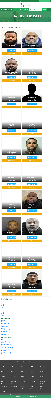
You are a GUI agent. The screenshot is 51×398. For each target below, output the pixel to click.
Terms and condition (34, 394)
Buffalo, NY (4, 320)
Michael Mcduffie (11, 259)
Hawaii (12, 371)
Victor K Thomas (11, 286)
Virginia (12, 388)
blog (22, 1)
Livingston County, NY (6, 350)
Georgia (2, 371)
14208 (2, 310)
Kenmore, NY (4, 325)
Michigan (22, 376)
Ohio (2, 383)
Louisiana (32, 374)
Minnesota (32, 376)
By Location (17, 9)
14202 (2, 301)
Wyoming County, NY (6, 341)
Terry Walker (32, 259)
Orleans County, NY (6, 349)
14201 (2, 304)
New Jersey (3, 381)
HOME (3, 1)
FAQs (41, 394)
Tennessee (23, 386)
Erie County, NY (5, 339)
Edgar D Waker (11, 152)
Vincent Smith (32, 286)
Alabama (2, 366)
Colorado (3, 369)
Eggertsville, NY (5, 331)
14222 (2, 315)
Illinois (31, 371)
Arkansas (32, 366)
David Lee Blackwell (32, 99)
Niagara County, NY (6, 344)
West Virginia (33, 388)
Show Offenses (11, 53)
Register (47, 1)
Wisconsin (42, 388)
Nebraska (23, 378)
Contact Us (26, 394)
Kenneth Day (11, 206)
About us (9, 1)
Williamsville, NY (5, 334)
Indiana (41, 371)
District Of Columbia (34, 369)
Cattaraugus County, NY (7, 346)
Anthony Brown (32, 45)
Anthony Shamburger (11, 45)
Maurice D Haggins (32, 232)
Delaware (23, 369)
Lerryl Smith (32, 206)
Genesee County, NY (6, 342)
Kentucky (22, 374)
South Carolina (4, 386)
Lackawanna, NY (5, 323)
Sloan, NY (3, 322)
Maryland (3, 376)
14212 (2, 309)
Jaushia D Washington (32, 179)
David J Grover (11, 126)
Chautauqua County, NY (7, 347)
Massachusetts (14, 376)
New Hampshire (43, 378)
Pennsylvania (33, 383)
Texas (31, 386)
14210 (2, 305)
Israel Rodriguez (11, 179)
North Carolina (33, 381)
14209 (2, 307)
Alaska (12, 366)
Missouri (2, 378)
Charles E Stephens (11, 72)
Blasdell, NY (4, 328)
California (42, 366)
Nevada (32, 378)
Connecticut (13, 369)
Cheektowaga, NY (5, 326)
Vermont (2, 388)
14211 (2, 313)
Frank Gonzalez (32, 152)
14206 (2, 312)
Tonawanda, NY (5, 333)
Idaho (22, 371)
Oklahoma (13, 383)
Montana (13, 378)
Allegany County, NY (6, 352)
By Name (25, 9)
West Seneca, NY (5, 330)
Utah (41, 386)
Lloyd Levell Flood (11, 232)
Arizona (22, 366)
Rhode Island (43, 383)
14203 (2, 302)
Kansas (12, 374)
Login (41, 1)
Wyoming (3, 391)
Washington (23, 388)
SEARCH (44, 9)
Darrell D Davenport (11, 99)
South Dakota (14, 386)
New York (23, 381)
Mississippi (42, 376)
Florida (41, 369)
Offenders (16, 1)
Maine (41, 374)
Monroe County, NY (6, 354)
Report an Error (12, 394)
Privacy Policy (19, 394)
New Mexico (13, 381)
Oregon (22, 383)
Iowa (2, 374)
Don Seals (32, 126)
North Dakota (43, 381)
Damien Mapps (32, 72)
